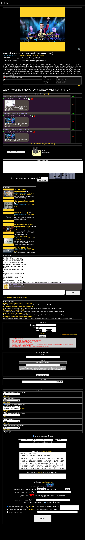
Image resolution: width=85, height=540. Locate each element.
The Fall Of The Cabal (22, 248)
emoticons (18, 297)
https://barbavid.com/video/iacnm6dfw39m (15, 99)
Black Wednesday (21, 213)
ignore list (25, 297)
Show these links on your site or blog (42, 144)
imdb (42, 452)
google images (47, 487)
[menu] (5, 2)
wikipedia (49, 452)
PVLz (10, 96)
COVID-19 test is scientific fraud (15, 313)
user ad (42, 333)
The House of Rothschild (24, 201)
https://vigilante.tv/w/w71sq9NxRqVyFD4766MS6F (17, 132)
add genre (6, 396)
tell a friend (8, 80)
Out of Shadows (20, 236)
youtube (30, 512)
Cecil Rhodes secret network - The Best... (18, 303)
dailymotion (32, 515)
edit (79, 85)
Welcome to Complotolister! (13, 310)
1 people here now (8, 297)
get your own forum (73, 334)
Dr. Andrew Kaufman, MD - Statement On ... (19, 307)
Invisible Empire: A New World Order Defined (23, 225)
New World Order (24, 55)
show (43, 94)
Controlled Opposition (38, 55)
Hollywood (31, 238)
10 (29, 99)
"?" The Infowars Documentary (20, 190)
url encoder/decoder (64, 334)
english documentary (20, 193)
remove (22, 409)
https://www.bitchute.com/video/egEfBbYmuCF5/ (17, 116)
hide (48, 94)
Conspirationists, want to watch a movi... (18, 316)
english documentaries (10, 55)
